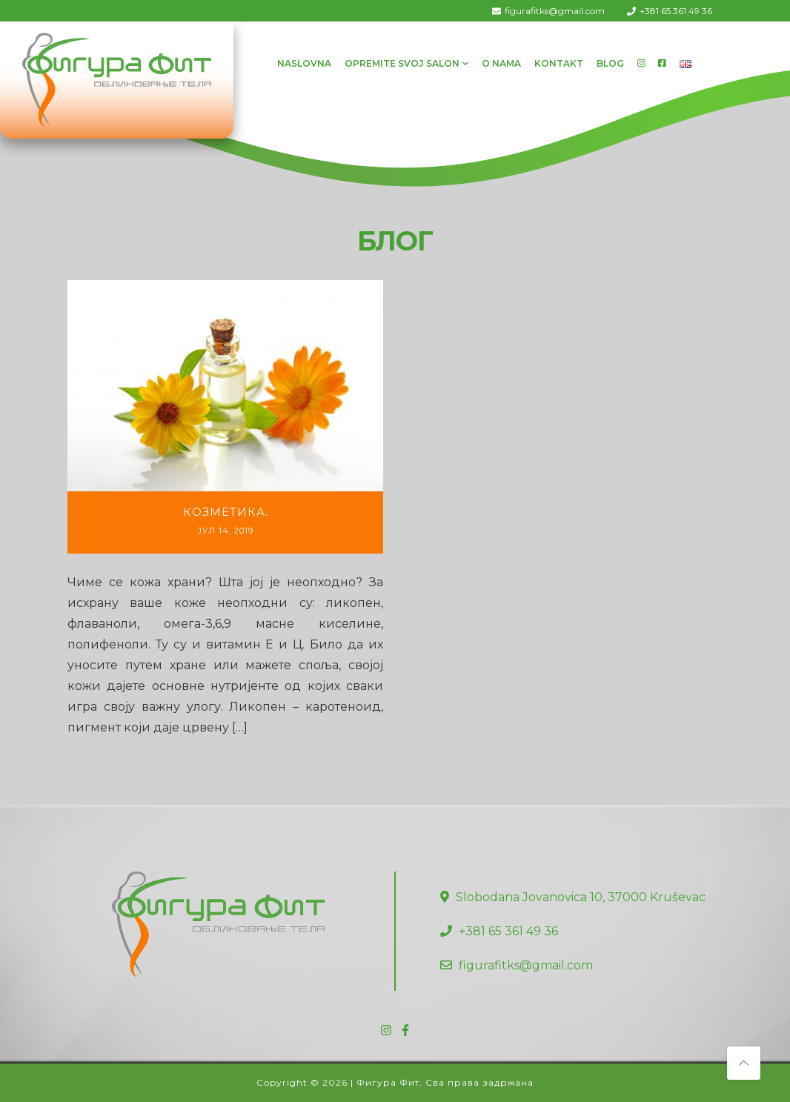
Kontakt (558, 63)
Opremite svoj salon (402, 63)
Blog (610, 63)
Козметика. (225, 512)
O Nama (501, 63)
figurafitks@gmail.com (555, 10)
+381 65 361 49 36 (676, 10)
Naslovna (304, 63)
